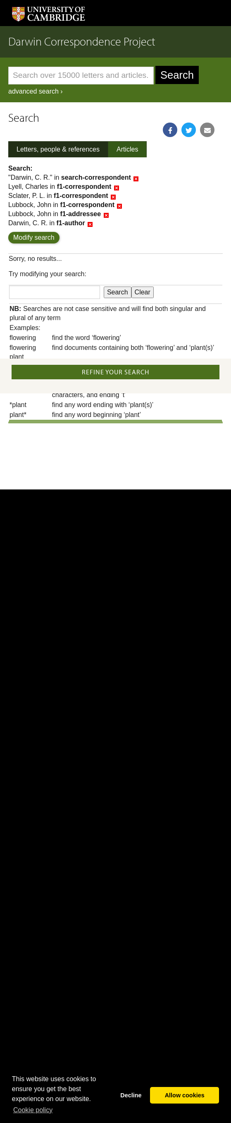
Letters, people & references (58, 149)
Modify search (34, 237)
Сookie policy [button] (32, 1109)
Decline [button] (130, 1095)
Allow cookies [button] (185, 1095)
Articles (127, 149)
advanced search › (35, 91)
